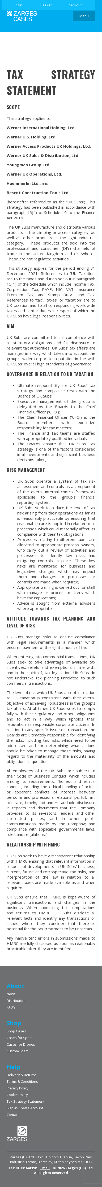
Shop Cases (16, 1031)
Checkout (74, 5)
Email (45, 1168)
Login (18, 5)
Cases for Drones (21, 1044)
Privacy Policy (17, 1088)
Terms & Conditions (22, 1081)
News (11, 994)
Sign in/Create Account (25, 1108)
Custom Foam (17, 1051)
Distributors (16, 1000)
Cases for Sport (19, 1037)
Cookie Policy (17, 1094)
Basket (46, 5)
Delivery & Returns (22, 1074)
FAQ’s (11, 1007)
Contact (13, 1114)
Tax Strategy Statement (25, 1101)
